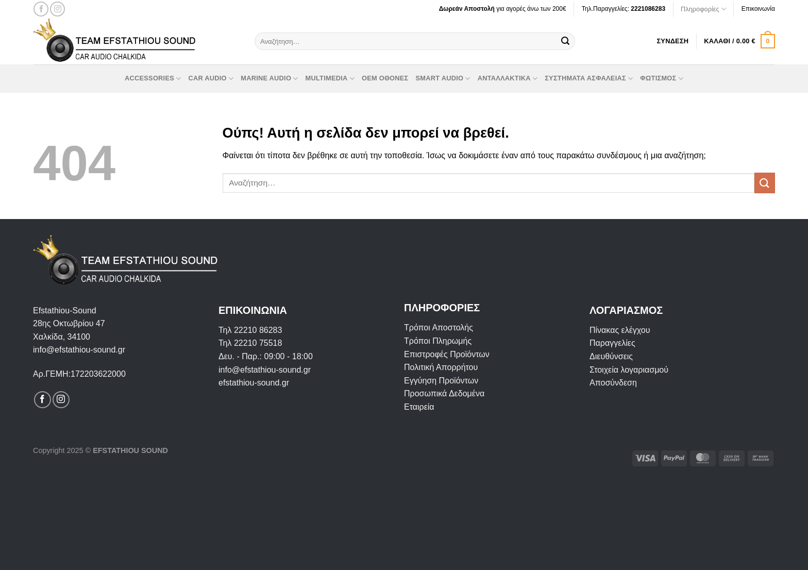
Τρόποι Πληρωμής (438, 341)
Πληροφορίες (703, 9)
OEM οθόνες (385, 78)
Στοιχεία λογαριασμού (629, 369)
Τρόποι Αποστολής (438, 327)
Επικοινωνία (758, 8)
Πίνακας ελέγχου (620, 330)
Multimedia (330, 78)
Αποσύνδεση (613, 382)
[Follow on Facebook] (40, 9)
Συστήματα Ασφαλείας (589, 78)
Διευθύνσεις (611, 356)
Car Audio (210, 78)
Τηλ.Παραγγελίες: (623, 8)
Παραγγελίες (612, 343)
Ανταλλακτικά (508, 78)
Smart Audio (443, 78)
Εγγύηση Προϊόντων (441, 380)
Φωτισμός (661, 78)
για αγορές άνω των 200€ (502, 8)
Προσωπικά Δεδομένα (444, 393)
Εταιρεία (419, 407)
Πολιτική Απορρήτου (441, 367)
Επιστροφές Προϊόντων (447, 354)
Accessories (153, 78)
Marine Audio (269, 78)
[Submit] (565, 41)
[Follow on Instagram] (57, 9)
